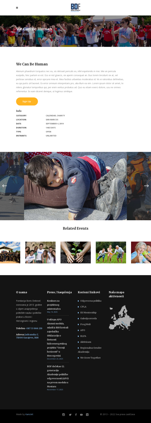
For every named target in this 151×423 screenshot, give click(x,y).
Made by (24, 414)
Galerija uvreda (88, 318)
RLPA (83, 336)
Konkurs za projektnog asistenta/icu (54, 304)
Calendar (51, 115)
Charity (61, 115)
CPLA (83, 306)
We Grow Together (90, 357)
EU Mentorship (88, 312)
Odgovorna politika (90, 300)
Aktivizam (85, 342)
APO (82, 330)
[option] (75, 186)
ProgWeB (85, 324)
